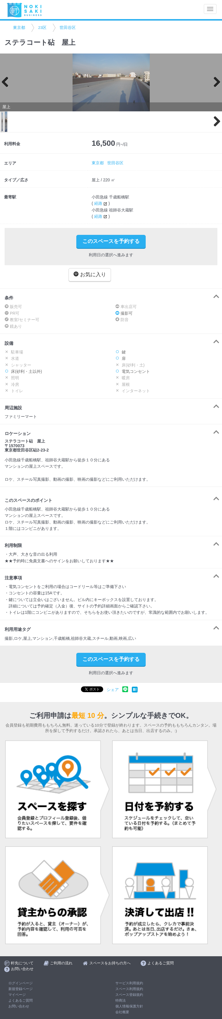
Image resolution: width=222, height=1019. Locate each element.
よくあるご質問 (20, 1000)
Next (215, 82)
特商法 (120, 1000)
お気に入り (89, 274)
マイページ (17, 995)
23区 (42, 27)
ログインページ (20, 983)
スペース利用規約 (129, 989)
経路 (101, 203)
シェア (113, 690)
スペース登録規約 (129, 995)
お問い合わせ (18, 1006)
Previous (7, 82)
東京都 (19, 27)
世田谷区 (68, 27)
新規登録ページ (20, 989)
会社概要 (122, 1012)
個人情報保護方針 (129, 1006)
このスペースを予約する (111, 241)
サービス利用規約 (129, 983)
